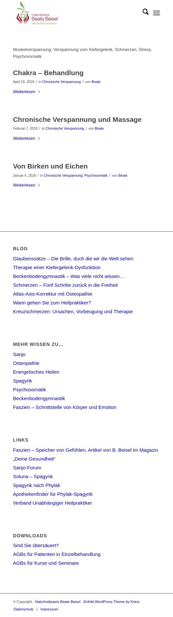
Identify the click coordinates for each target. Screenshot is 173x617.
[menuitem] (142, 13)
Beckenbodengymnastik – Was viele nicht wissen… (69, 276)
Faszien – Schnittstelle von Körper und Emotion (64, 407)
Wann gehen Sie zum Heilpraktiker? (52, 302)
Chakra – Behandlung (48, 72)
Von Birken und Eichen (50, 166)
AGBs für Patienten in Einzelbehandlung (57, 554)
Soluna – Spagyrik (33, 476)
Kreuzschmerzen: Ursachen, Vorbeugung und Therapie (73, 311)
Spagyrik (22, 380)
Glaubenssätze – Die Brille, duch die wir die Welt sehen (73, 258)
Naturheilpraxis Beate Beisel (57, 602)
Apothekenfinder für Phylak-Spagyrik (53, 494)
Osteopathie (26, 363)
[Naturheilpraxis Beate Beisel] (72, 13)
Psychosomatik (96, 175)
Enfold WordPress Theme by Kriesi (112, 602)
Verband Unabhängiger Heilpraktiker (52, 503)
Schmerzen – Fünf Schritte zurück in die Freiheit (65, 285)
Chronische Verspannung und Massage (77, 119)
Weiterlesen (27, 91)
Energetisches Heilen (36, 372)
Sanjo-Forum (27, 467)
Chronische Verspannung (61, 82)
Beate (96, 82)
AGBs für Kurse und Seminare (46, 563)
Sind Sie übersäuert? (36, 545)
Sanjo (19, 354)
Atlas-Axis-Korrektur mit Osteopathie (53, 294)
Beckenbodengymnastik (39, 398)
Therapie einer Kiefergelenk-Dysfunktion (57, 267)
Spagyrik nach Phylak (36, 485)
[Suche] (142, 13)
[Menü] (156, 13)
